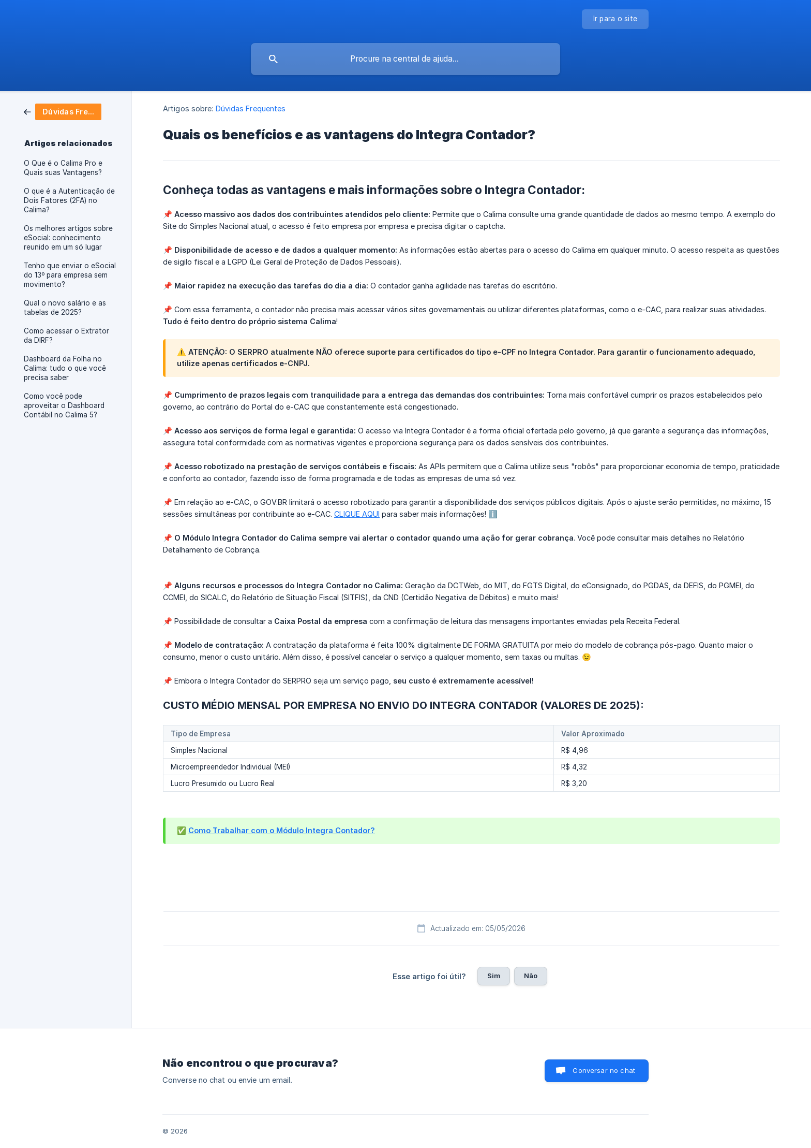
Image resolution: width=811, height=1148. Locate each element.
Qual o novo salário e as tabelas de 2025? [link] (65, 307)
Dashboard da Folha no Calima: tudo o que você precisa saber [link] (65, 368)
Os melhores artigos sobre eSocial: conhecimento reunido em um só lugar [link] (68, 237)
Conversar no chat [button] (604, 1070)
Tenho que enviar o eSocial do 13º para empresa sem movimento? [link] (70, 274)
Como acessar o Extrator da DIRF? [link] (66, 335)
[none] (615, 19)
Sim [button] (493, 975)
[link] (62, 111)
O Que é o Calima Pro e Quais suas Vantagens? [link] (63, 168)
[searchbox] (405, 59)
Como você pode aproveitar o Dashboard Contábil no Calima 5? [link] (64, 405)
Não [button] (530, 975)
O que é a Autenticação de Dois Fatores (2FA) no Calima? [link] (69, 200)
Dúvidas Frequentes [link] (251, 108)
